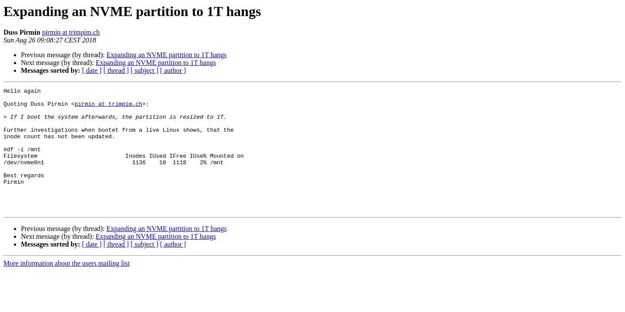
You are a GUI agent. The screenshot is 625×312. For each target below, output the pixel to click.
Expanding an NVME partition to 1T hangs (166, 54)
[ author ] (173, 70)
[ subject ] (144, 70)
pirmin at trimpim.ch (71, 32)
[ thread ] (116, 70)
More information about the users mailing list (66, 288)
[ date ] (92, 70)
